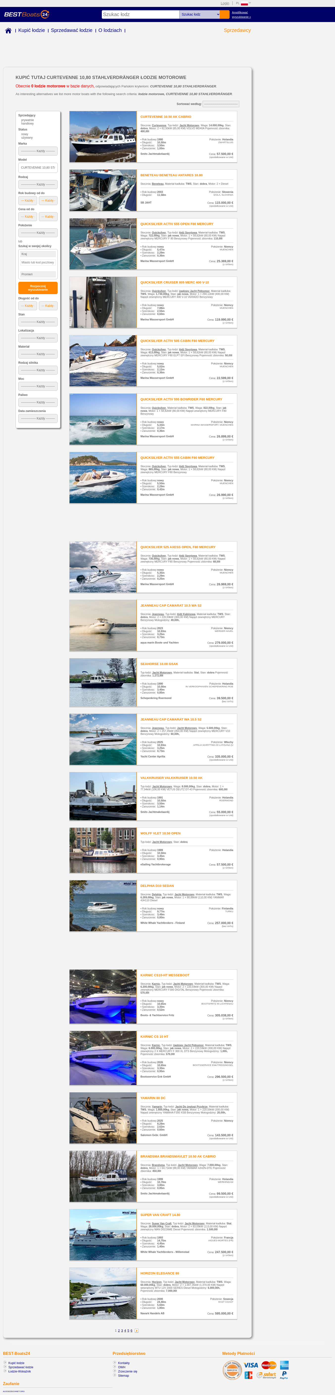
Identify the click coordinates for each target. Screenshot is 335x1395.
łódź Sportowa (188, 232)
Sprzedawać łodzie (72, 30)
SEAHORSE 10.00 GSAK (159, 664)
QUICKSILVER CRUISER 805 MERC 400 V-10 (175, 282)
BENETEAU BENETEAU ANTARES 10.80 (172, 175)
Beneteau (158, 183)
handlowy (27, 123)
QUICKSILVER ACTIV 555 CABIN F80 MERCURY (178, 458)
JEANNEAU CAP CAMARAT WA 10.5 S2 (171, 719)
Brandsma (158, 1164)
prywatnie (27, 120)
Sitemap (123, 1375)
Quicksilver (159, 232)
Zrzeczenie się (127, 1371)
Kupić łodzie (31, 30)
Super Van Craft (161, 1223)
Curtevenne (159, 125)
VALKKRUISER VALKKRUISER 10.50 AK (172, 778)
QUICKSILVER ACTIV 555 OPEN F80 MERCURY (177, 224)
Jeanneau (158, 614)
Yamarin (157, 1106)
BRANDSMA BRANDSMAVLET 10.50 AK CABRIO (178, 1156)
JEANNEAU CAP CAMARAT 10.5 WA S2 (171, 605)
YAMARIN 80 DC (153, 1098)
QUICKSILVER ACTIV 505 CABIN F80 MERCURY (178, 341)
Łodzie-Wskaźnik (19, 1371)
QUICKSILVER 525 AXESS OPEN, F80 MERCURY (178, 547)
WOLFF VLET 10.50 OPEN (161, 833)
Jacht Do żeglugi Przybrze (191, 1106)
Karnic (156, 983)
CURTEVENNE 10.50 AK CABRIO (166, 117)
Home (7, 31)
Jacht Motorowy (189, 125)
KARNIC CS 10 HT (154, 1036)
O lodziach (110, 30)
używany (27, 137)
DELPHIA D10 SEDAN (157, 886)
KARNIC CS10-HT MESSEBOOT (165, 975)
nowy (24, 134)
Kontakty (124, 1363)
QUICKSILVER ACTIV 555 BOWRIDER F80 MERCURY (181, 399)
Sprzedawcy (237, 30)
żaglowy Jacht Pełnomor (194, 290)
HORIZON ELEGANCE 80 (160, 1273)
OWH (121, 1367)
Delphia (156, 894)
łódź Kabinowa (186, 614)
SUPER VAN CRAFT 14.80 (160, 1215)
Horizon (157, 1281)
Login (225, 3)
